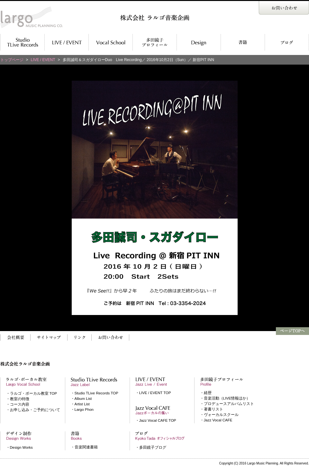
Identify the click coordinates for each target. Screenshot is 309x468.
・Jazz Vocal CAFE (216, 420)
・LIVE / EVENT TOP (153, 393)
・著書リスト (211, 409)
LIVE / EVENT (43, 60)
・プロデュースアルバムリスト (227, 404)
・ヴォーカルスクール (219, 415)
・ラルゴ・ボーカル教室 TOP (31, 393)
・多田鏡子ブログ (150, 447)
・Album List (81, 399)
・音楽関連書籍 (84, 447)
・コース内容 (17, 404)
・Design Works (19, 447)
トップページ (11, 60)
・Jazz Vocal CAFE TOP (155, 420)
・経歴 (206, 393)
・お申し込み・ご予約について (33, 410)
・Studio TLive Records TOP (94, 393)
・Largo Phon (82, 409)
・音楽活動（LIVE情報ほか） (225, 398)
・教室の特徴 (17, 399)
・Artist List (80, 404)
